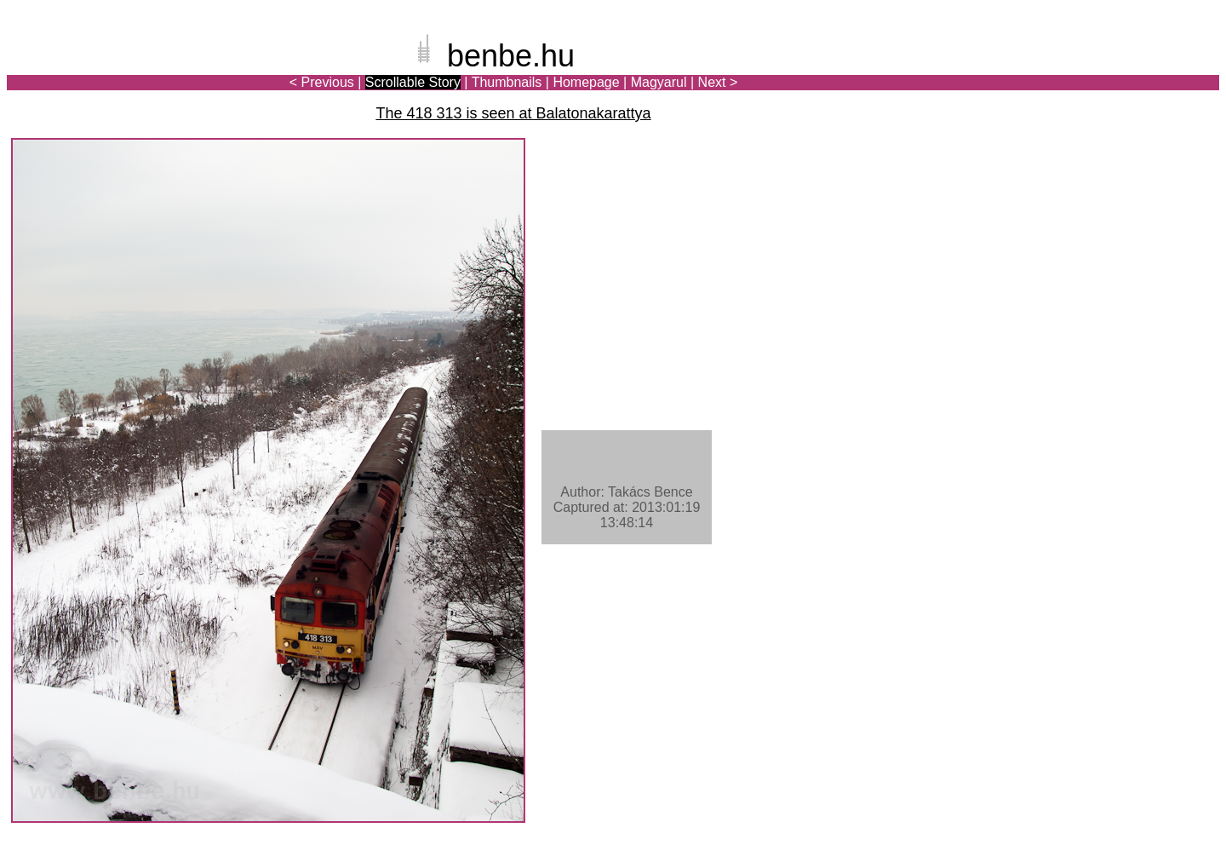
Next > (718, 82)
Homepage (586, 82)
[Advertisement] (1119, 71)
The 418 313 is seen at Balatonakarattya (512, 113)
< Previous (321, 82)
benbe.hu (511, 55)
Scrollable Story (413, 82)
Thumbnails (507, 82)
